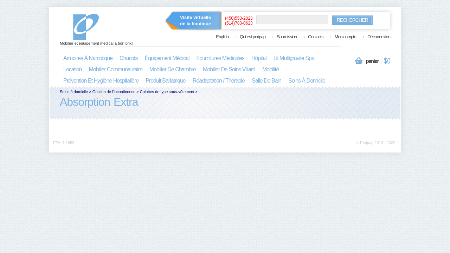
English (222, 36)
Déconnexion (378, 36)
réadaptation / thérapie (219, 81)
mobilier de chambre (172, 69)
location (72, 69)
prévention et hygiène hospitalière (101, 81)
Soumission (287, 36)
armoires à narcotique (87, 58)
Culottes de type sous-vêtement (167, 92)
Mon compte (345, 36)
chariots (129, 58)
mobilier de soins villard (229, 69)
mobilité (270, 69)
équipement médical (167, 58)
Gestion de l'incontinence (114, 92)
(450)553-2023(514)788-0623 (239, 21)
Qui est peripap (252, 36)
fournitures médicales (220, 58)
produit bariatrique (166, 81)
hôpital (258, 58)
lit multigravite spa (294, 58)
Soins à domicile (74, 92)
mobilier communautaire (115, 69)
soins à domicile (306, 81)
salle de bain (266, 81)
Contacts (315, 36)
